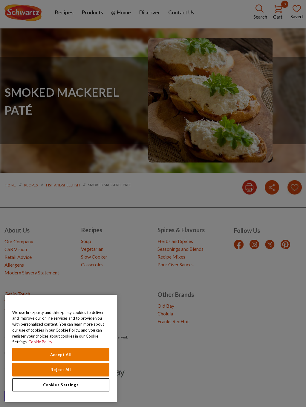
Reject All (61, 369)
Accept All (61, 354)
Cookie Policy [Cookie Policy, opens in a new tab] (40, 341)
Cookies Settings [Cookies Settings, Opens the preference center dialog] (61, 384)
